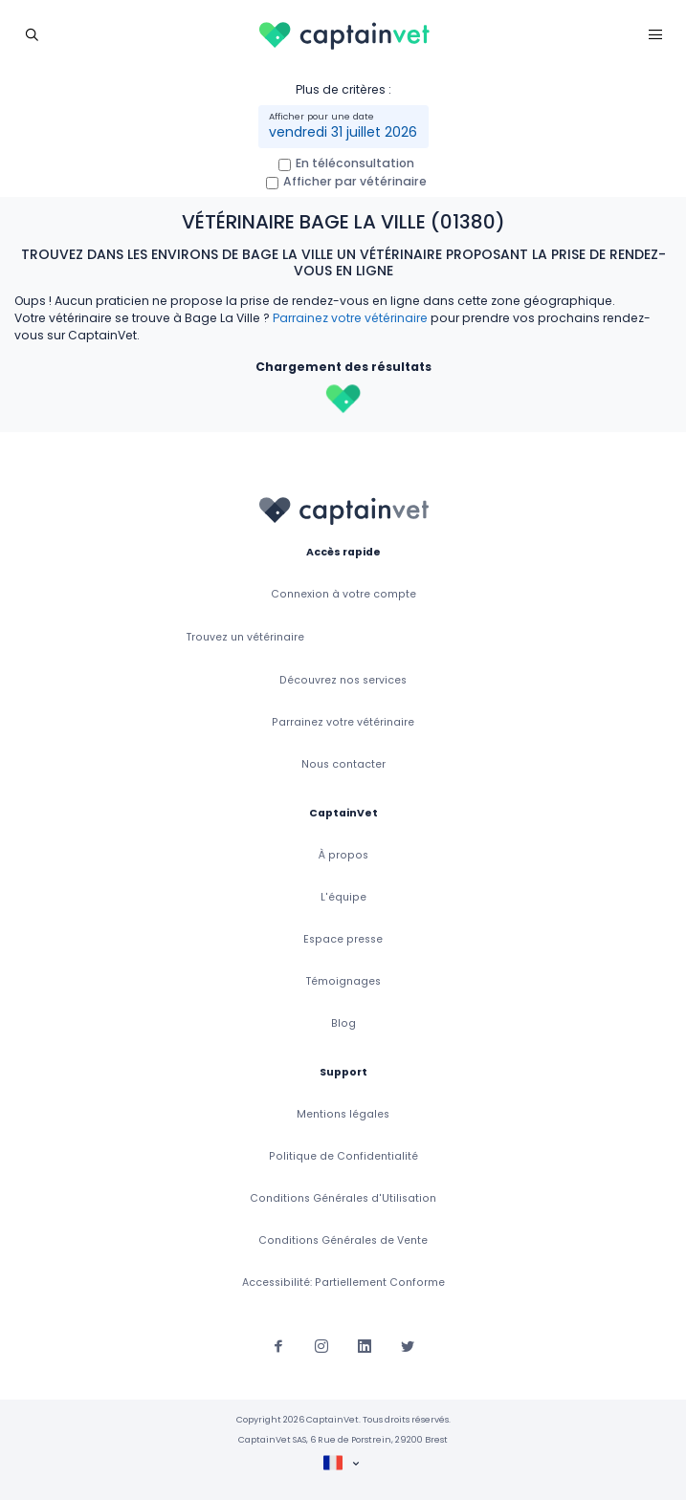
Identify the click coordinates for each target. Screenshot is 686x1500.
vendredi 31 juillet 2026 (343, 131)
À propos (343, 855)
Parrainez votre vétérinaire (350, 318)
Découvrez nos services (343, 680)
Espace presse (343, 939)
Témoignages (343, 981)
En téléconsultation (355, 163)
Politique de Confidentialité (343, 1156)
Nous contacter (343, 764)
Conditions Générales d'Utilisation (343, 1198)
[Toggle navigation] (31, 34)
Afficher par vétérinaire (355, 181)
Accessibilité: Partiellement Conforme (343, 1282)
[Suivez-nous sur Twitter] (407, 1345)
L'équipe (343, 897)
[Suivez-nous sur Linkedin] (364, 1345)
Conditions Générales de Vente (343, 1240)
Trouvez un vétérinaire (245, 637)
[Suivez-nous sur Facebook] (278, 1345)
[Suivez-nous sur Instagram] (321, 1345)
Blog (343, 1023)
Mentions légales (343, 1114)
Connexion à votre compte (343, 594)
